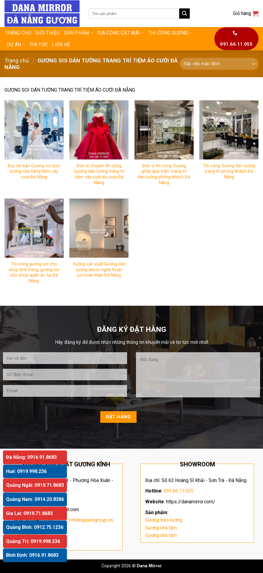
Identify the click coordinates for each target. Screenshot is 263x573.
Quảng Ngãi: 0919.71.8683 (35, 485)
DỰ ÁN (16, 45)
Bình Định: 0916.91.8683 (32, 555)
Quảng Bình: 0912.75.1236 (34, 527)
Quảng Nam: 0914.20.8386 (35, 499)
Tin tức (38, 44)
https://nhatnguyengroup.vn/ (85, 520)
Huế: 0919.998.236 (26, 471)
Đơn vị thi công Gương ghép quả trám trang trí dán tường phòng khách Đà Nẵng (164, 174)
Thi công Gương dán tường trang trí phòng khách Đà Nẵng (229, 171)
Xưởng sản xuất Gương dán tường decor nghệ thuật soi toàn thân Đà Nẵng (99, 270)
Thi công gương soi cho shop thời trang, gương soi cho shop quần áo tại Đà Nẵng (34, 272)
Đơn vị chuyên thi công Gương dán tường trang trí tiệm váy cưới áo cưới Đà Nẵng (99, 174)
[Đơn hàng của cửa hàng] (219, 64)
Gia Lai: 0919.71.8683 (29, 513)
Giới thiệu (47, 33)
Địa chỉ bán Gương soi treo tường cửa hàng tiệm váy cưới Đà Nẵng (34, 171)
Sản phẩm (78, 33)
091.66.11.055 (178, 491)
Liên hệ (61, 44)
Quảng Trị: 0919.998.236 (33, 541)
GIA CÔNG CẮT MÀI (120, 33)
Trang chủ (18, 33)
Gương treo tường (163, 520)
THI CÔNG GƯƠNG (170, 33)
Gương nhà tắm (161, 528)
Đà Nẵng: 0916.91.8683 (31, 457)
